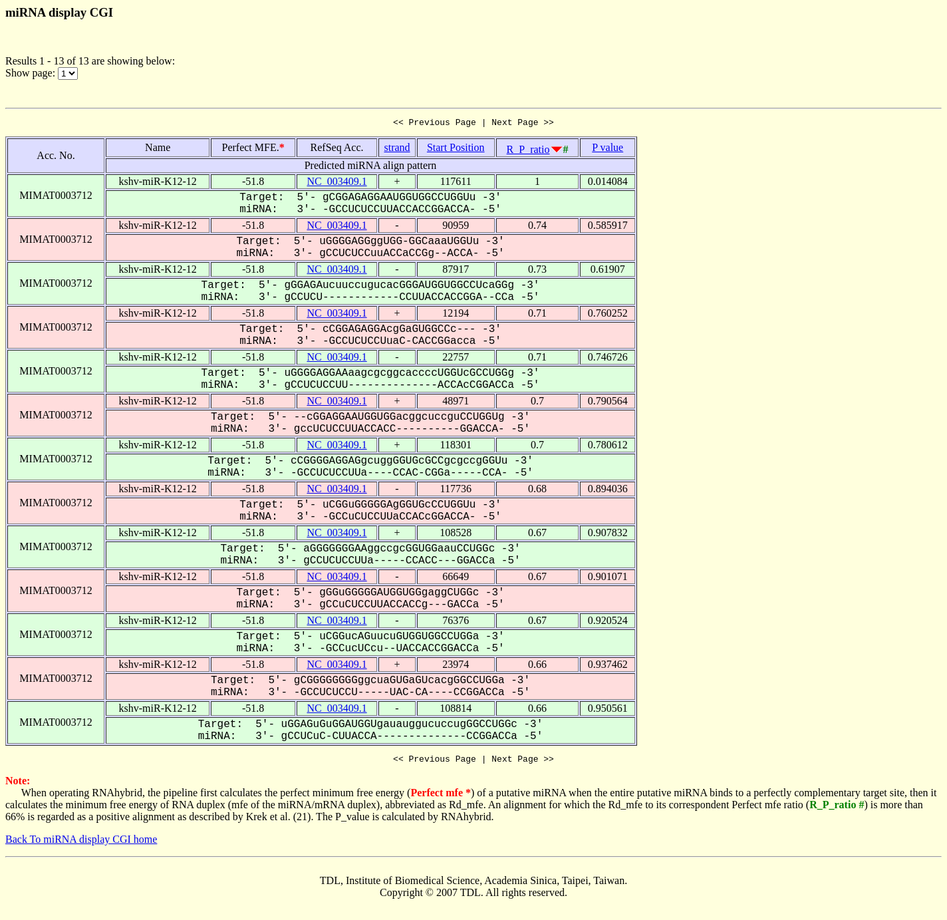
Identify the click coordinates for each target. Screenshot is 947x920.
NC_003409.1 (336, 183)
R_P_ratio (528, 151)
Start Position (456, 149)
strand (397, 149)
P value (607, 149)
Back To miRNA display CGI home (81, 843)
